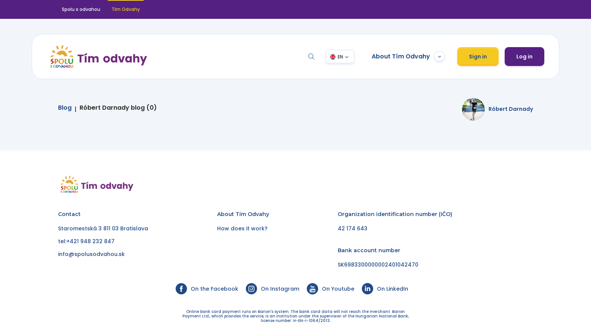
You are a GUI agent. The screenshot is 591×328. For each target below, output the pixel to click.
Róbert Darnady (510, 109)
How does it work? (242, 228)
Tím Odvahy (126, 9)
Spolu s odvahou (81, 9)
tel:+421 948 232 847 (86, 241)
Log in (524, 56)
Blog (65, 108)
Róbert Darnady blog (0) (118, 108)
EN (340, 57)
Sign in (478, 56)
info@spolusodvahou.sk (91, 254)
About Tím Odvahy (408, 56)
